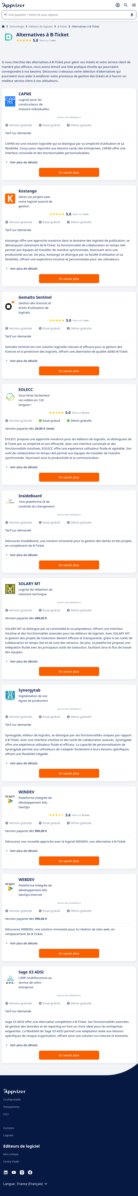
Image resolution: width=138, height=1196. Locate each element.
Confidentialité (12, 1099)
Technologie (17, 26)
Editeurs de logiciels (41, 26)
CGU (6, 1114)
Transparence (11, 1107)
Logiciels (8, 1135)
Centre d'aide (11, 1161)
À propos (8, 1128)
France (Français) (33, 1183)
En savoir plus (69, 172)
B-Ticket (62, 26)
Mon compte (10, 1154)
